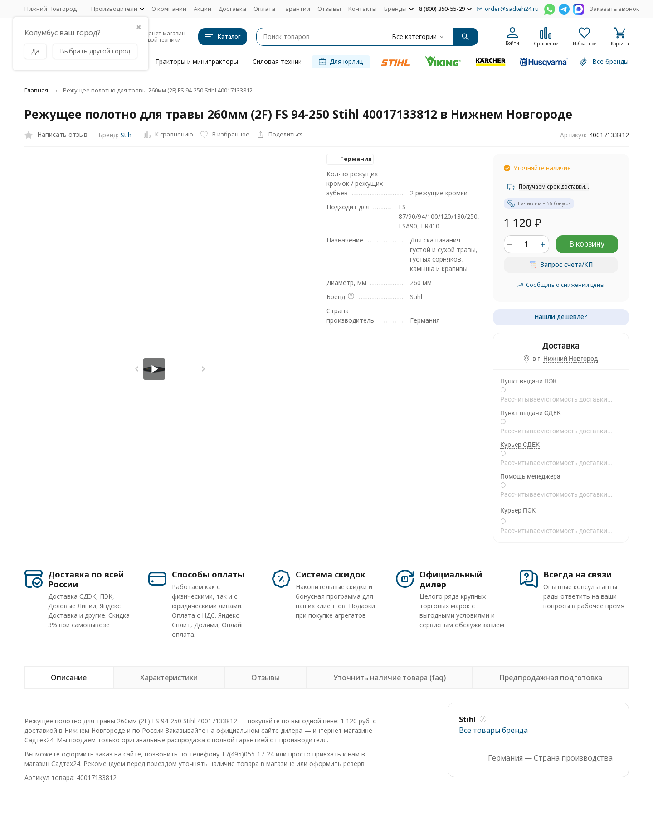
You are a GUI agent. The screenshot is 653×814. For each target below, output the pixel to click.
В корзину (586, 244)
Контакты (362, 9)
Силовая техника (279, 61)
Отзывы (329, 9)
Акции (202, 9)
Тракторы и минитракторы (196, 61)
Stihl (127, 135)
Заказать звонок (614, 9)
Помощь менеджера (530, 476)
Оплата (264, 9)
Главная (36, 90)
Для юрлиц (341, 61)
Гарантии (296, 9)
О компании (168, 9)
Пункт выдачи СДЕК (530, 413)
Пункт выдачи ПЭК (528, 381)
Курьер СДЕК (520, 444)
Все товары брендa (493, 730)
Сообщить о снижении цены (560, 285)
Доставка (232, 9)
